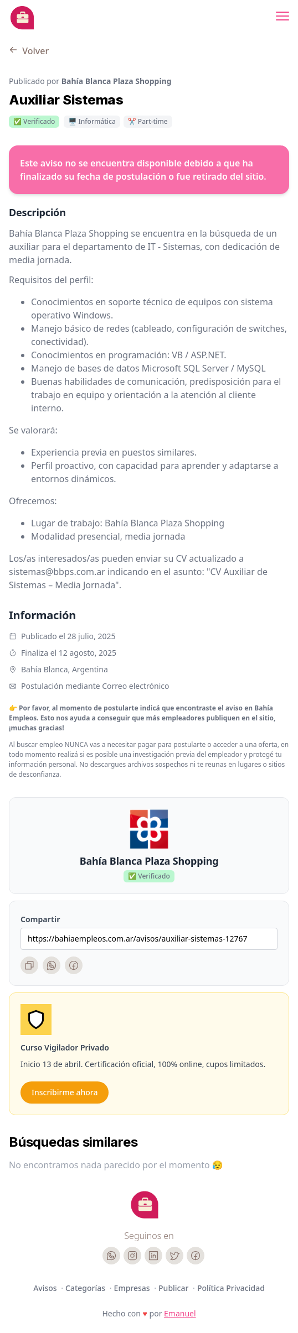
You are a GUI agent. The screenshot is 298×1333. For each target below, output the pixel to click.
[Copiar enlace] (29, 965)
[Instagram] (132, 1255)
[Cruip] (144, 1204)
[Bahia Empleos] (22, 17)
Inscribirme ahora (64, 1092)
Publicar (174, 1288)
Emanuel (180, 1313)
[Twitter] (174, 1255)
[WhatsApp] (51, 965)
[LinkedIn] (153, 1255)
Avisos (46, 1288)
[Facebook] (74, 965)
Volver (29, 51)
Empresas (133, 1288)
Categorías (86, 1288)
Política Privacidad (231, 1288)
